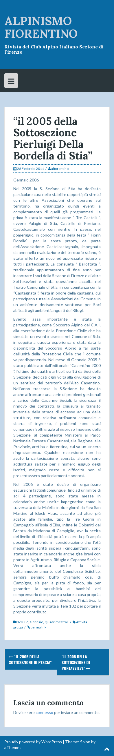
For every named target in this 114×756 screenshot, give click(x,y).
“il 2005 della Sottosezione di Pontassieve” (76, 662)
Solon (85, 741)
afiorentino (60, 168)
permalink (38, 627)
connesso (44, 712)
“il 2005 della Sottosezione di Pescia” (30, 659)
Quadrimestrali (57, 622)
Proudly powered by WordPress (33, 741)
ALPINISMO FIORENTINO (41, 27)
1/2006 (22, 622)
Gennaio (36, 622)
